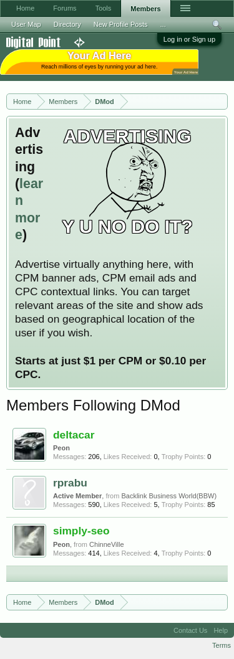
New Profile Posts (121, 24)
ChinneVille (106, 544)
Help (220, 630)
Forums (64, 8)
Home (25, 8)
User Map (26, 24)
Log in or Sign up (189, 39)
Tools (103, 8)
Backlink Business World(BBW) (169, 496)
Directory (67, 24)
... (163, 24)
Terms (221, 645)
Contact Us (190, 630)
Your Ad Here (186, 72)
